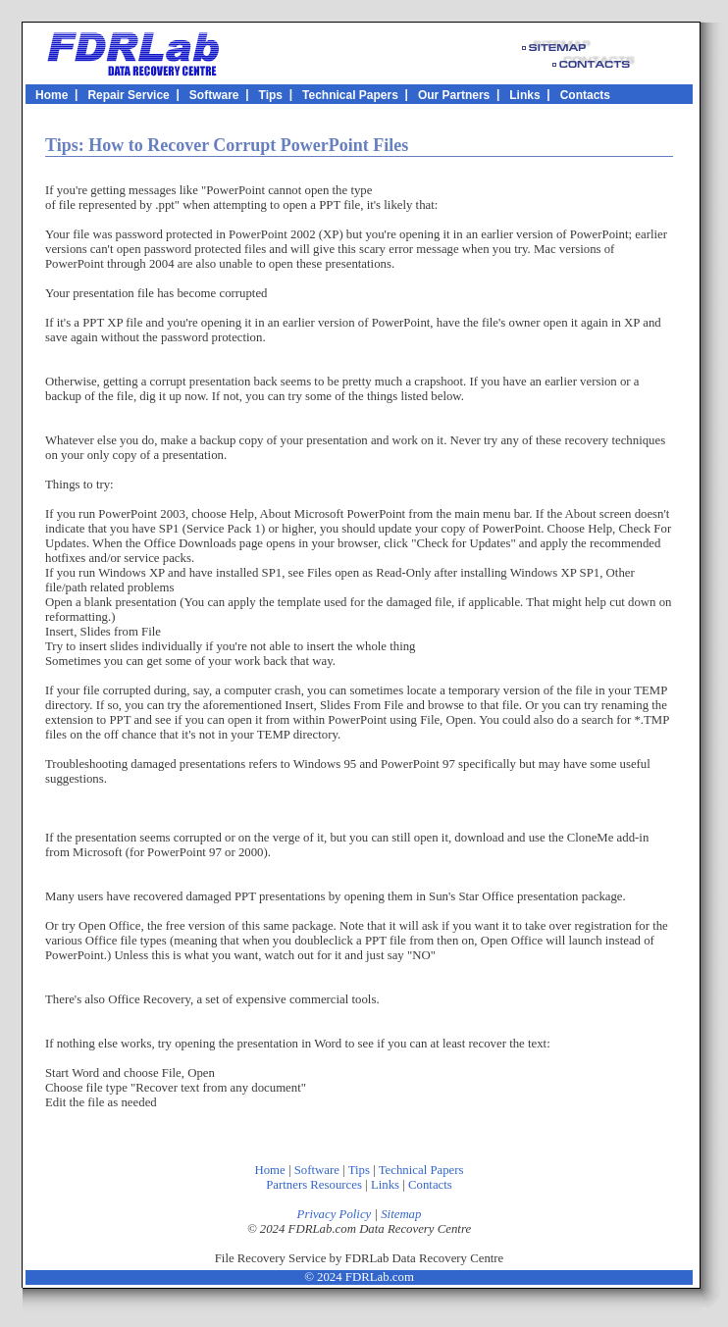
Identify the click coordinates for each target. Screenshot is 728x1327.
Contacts (585, 94)
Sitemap (401, 1214)
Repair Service (128, 94)
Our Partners (454, 94)
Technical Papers (350, 94)
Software (214, 94)
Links (524, 94)
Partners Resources (314, 1185)
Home (51, 94)
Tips (271, 94)
